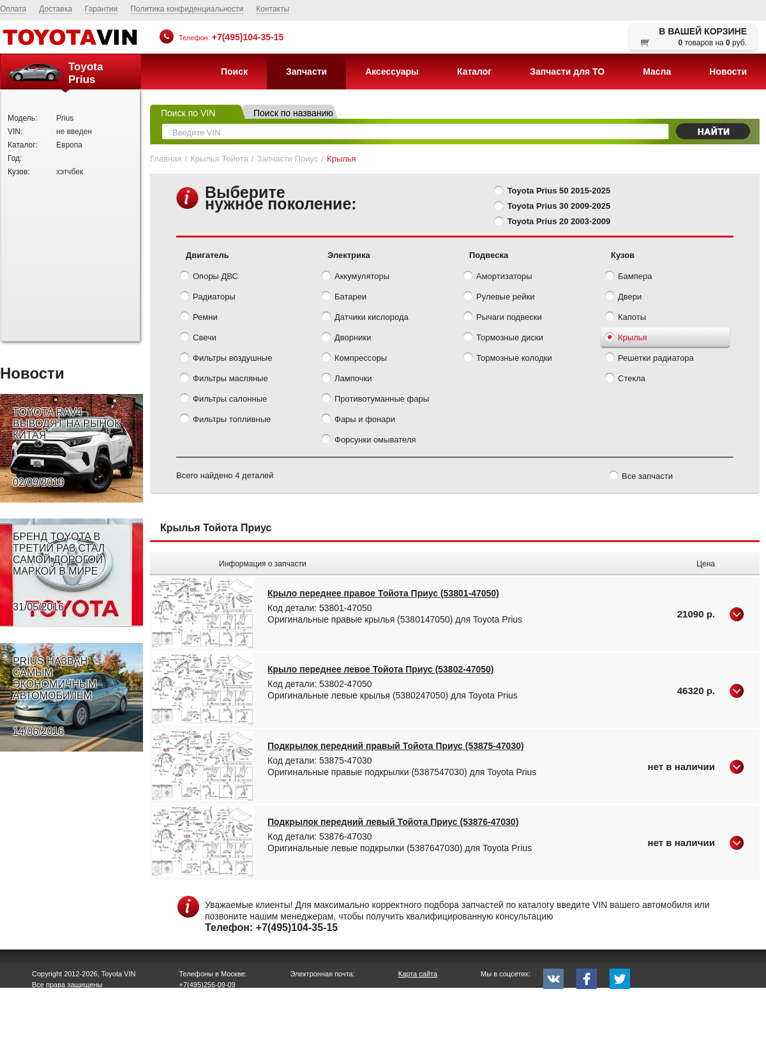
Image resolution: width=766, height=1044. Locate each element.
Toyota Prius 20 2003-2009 (559, 221)
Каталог (474, 71)
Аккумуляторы (355, 277)
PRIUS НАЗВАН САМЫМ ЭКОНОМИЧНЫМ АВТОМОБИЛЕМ (55, 697)
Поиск (234, 71)
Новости (728, 71)
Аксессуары (392, 71)
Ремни (199, 318)
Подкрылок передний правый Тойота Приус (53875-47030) (395, 746)
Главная (165, 158)
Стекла (625, 379)
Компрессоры (354, 358)
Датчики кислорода (365, 318)
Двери (623, 297)
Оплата (13, 8)
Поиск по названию (293, 113)
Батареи (344, 297)
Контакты (272, 8)
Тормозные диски (503, 338)
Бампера (628, 277)
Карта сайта (417, 974)
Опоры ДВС (209, 277)
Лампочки (347, 379)
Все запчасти (641, 477)
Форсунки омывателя (369, 440)
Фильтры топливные (225, 420)
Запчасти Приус (287, 158)
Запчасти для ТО (567, 71)
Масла (657, 71)
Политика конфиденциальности (186, 8)
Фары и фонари (358, 420)
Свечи (198, 338)
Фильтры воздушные (226, 358)
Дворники (346, 338)
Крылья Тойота (219, 158)
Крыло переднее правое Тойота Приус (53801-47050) (383, 593)
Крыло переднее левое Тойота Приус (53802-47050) (380, 669)
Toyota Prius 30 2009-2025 (559, 206)
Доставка (55, 8)
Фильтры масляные (224, 379)
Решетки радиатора (649, 358)
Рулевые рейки (498, 297)
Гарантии (101, 8)
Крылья (626, 338)
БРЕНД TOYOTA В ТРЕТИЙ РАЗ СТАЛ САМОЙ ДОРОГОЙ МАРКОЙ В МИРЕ (59, 572)
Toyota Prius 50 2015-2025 (559, 190)
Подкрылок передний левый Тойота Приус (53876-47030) (392, 822)
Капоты (625, 318)
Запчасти (306, 71)
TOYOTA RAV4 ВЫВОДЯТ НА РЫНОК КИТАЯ (67, 447)
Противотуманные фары (375, 399)
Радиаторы (208, 297)
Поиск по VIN (188, 113)
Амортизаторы (497, 277)
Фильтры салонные (223, 399)
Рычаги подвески (502, 318)
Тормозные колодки (507, 358)
